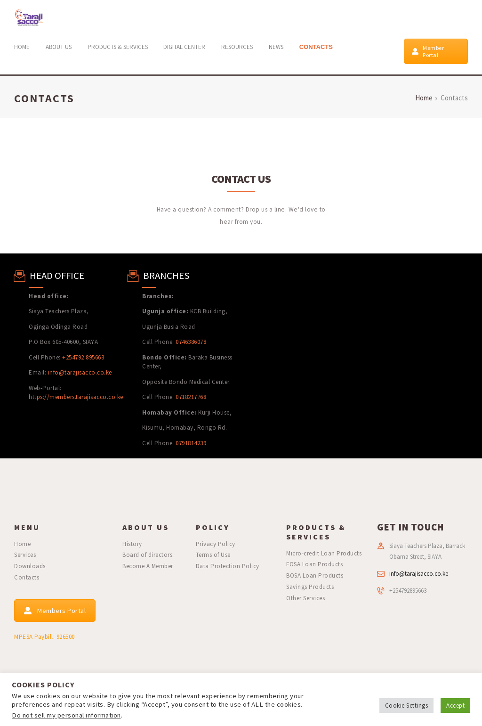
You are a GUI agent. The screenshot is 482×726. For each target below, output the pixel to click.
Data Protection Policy (227, 566)
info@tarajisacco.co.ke (80, 372)
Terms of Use (213, 555)
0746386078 (191, 342)
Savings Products (310, 587)
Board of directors (147, 555)
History (132, 544)
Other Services (305, 598)
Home (424, 97)
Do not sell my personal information (66, 715)
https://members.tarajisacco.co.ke (76, 397)
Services (25, 555)
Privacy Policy (215, 544)
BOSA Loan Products (314, 575)
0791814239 (191, 443)
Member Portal (428, 51)
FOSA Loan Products (314, 564)
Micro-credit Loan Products (324, 553)
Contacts (26, 577)
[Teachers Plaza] (361, 355)
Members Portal (55, 610)
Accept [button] (455, 706)
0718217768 (191, 397)
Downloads (30, 566)
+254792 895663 (83, 357)
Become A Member (147, 566)
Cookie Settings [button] (406, 706)
